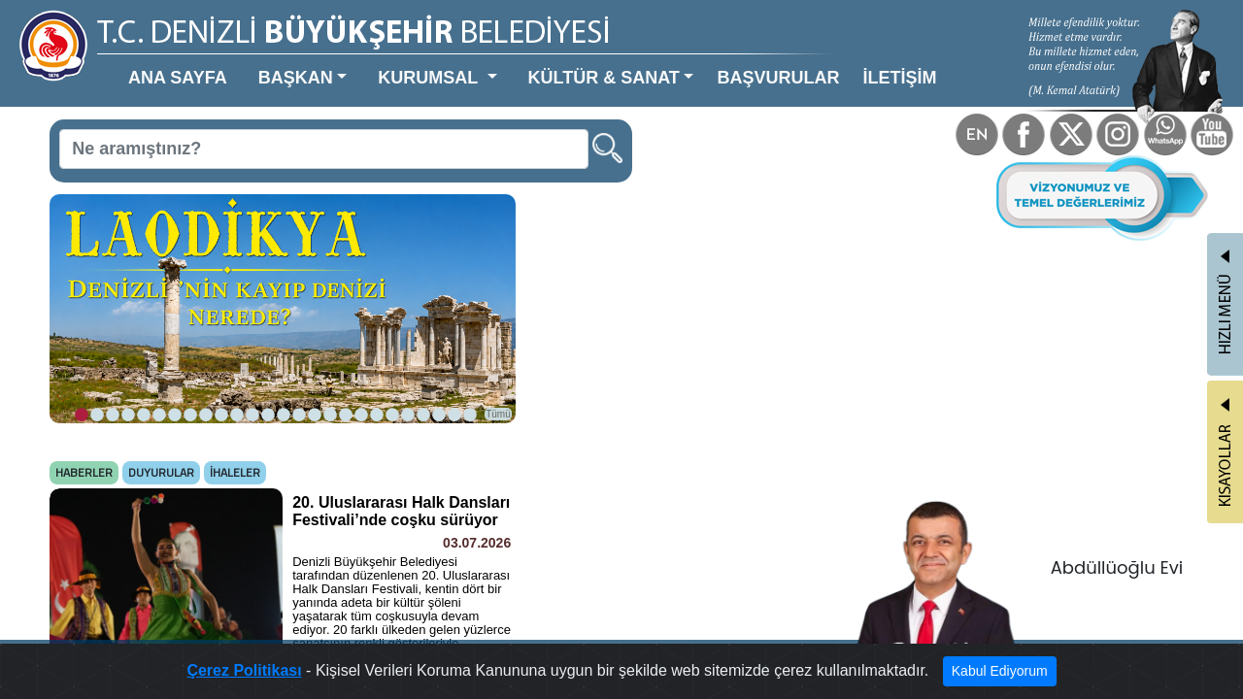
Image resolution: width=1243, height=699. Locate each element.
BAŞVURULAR (623, 62)
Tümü (408, 336)
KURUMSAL (344, 62)
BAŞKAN (237, 62)
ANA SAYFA (142, 62)
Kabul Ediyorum (924, 676)
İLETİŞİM (719, 62)
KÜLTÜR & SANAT (483, 62)
